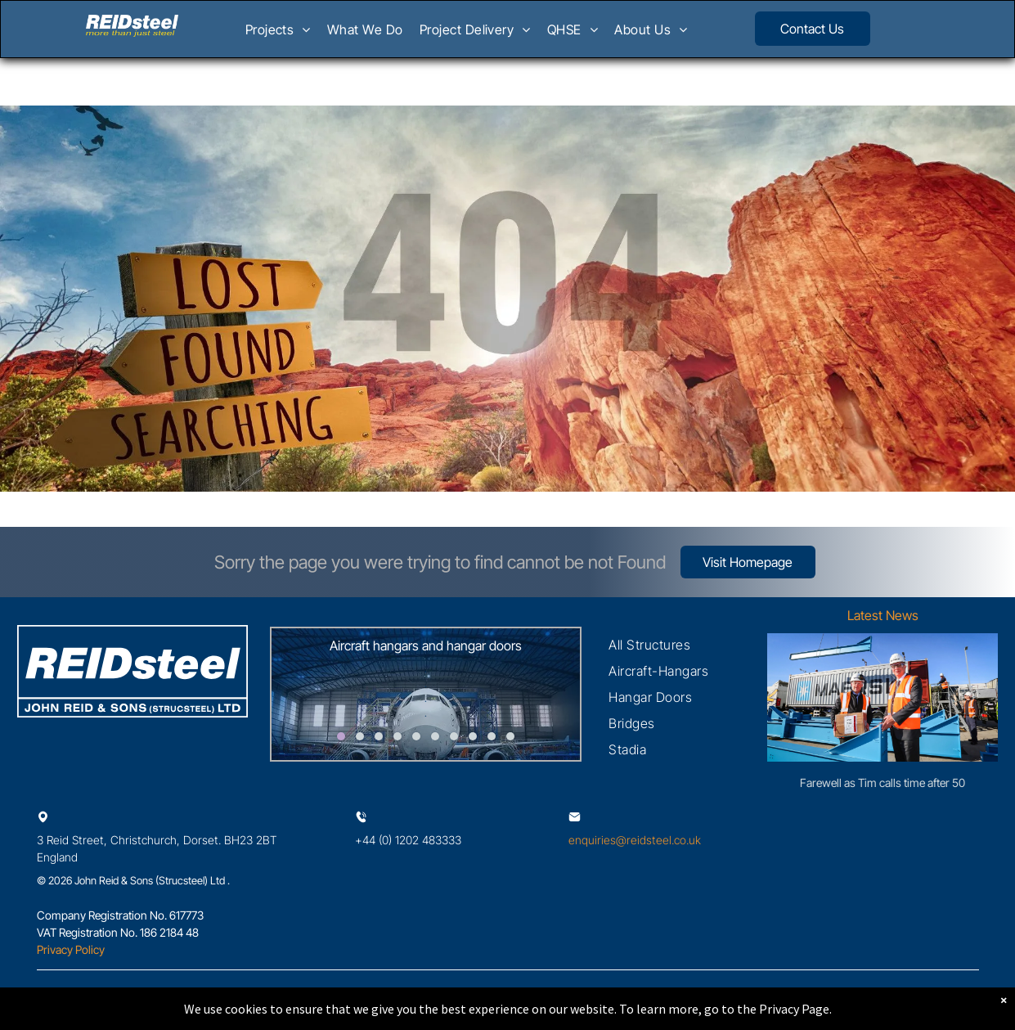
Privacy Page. (795, 1009)
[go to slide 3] (379, 736)
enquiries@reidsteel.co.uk (634, 840)
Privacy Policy (71, 949)
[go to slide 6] (435, 736)
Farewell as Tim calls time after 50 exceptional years (882, 783)
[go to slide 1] (341, 736)
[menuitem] (278, 34)
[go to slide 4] (397, 736)
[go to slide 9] (491, 736)
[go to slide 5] (416, 736)
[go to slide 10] (510, 736)
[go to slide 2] (360, 736)
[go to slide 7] (454, 736)
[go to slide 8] (473, 736)
